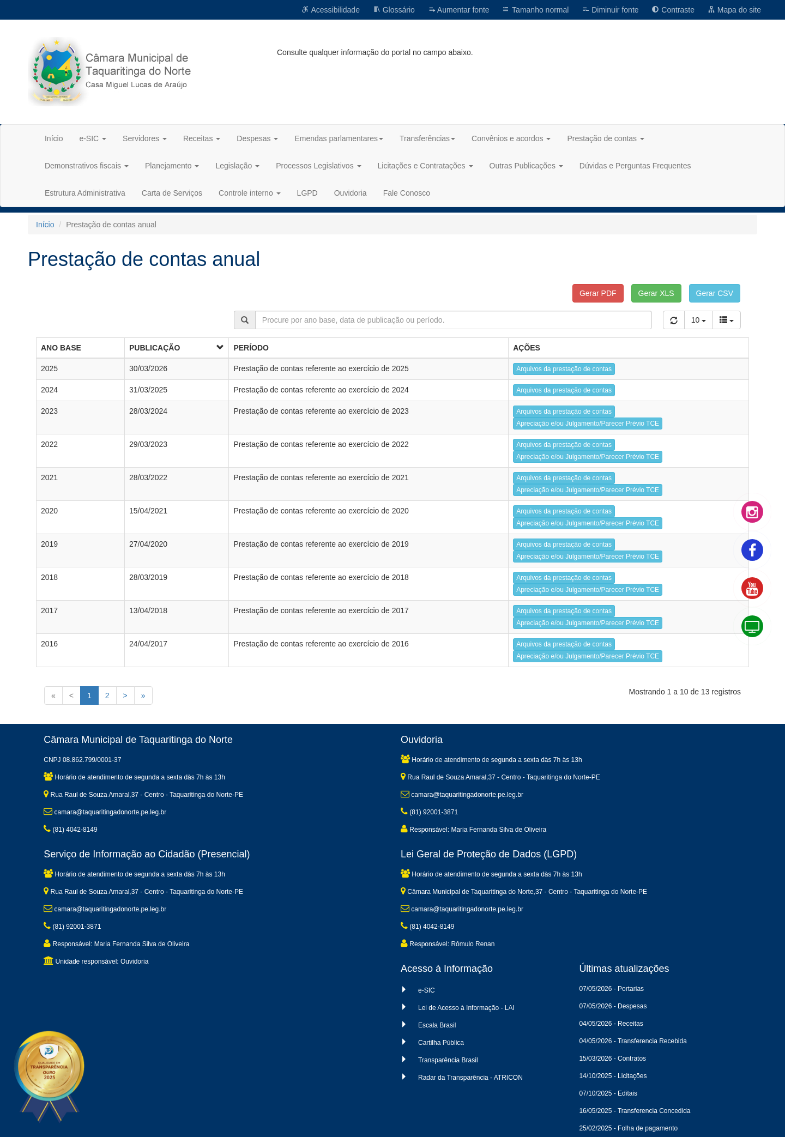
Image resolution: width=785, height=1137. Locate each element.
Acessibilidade (330, 9)
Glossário (394, 9)
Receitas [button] (201, 138)
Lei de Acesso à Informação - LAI (466, 1008)
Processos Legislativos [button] (318, 165)
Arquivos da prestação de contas (564, 369)
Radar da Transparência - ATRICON (470, 1077)
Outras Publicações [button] (526, 165)
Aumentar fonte (459, 9)
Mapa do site (734, 9)
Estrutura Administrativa (85, 193)
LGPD (307, 193)
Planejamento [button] (172, 165)
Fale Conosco (406, 193)
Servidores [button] (145, 138)
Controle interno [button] (250, 193)
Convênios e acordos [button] (511, 138)
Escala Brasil (437, 1025)
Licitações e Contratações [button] (425, 165)
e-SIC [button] (92, 138)
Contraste (673, 9)
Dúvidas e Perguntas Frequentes (635, 165)
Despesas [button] (257, 138)
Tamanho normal (535, 9)
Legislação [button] (237, 165)
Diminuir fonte (610, 9)
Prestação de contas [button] (605, 138)
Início (54, 138)
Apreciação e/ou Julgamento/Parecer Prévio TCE (587, 423)
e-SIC (426, 990)
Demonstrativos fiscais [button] (87, 165)
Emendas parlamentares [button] (338, 138)
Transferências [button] (427, 138)
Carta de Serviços (172, 193)
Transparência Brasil (448, 1060)
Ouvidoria (350, 193)
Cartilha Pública (441, 1043)
